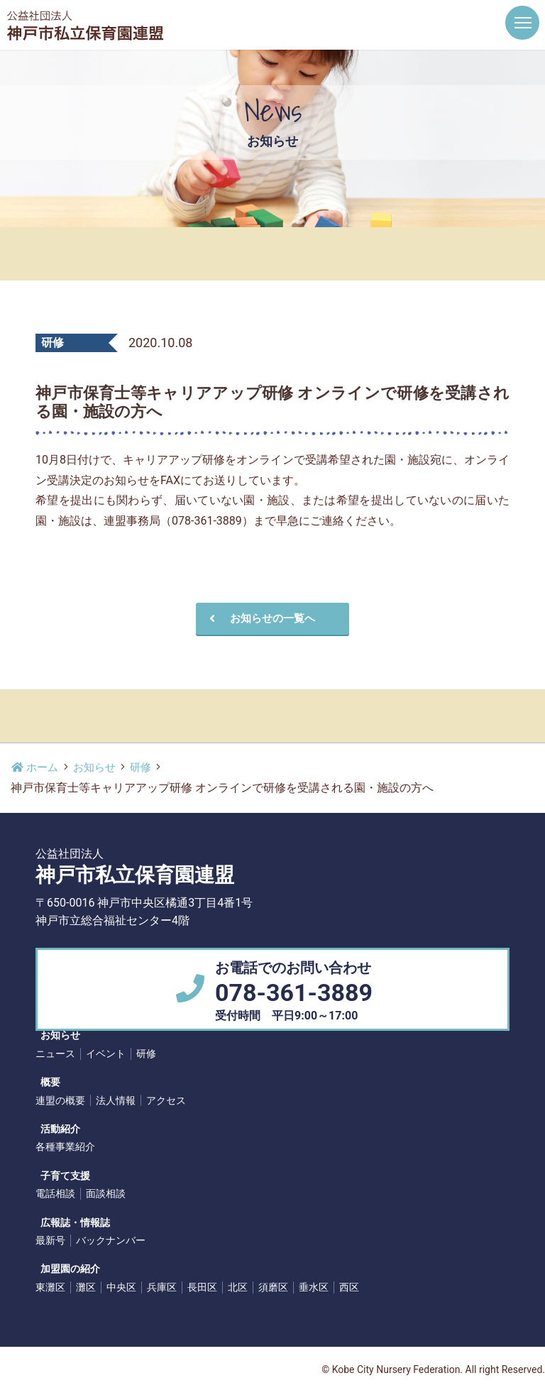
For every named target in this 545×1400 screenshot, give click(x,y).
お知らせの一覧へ (254, 618)
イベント (106, 1054)
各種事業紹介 (65, 1147)
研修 (147, 768)
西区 (349, 1288)
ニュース (55, 1054)
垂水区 (314, 1288)
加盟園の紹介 (65, 1270)
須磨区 (273, 1288)
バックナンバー (110, 1241)
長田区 (202, 1288)
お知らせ (98, 768)
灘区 (86, 1288)
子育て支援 (60, 1176)
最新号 (50, 1241)
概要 (45, 1083)
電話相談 (55, 1194)
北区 (238, 1288)
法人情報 (116, 1101)
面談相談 (106, 1194)
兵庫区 (162, 1288)
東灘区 (50, 1288)
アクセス (166, 1101)
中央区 (121, 1288)
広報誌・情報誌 (70, 1223)
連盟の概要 (60, 1101)
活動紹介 (55, 1129)
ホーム (36, 768)
